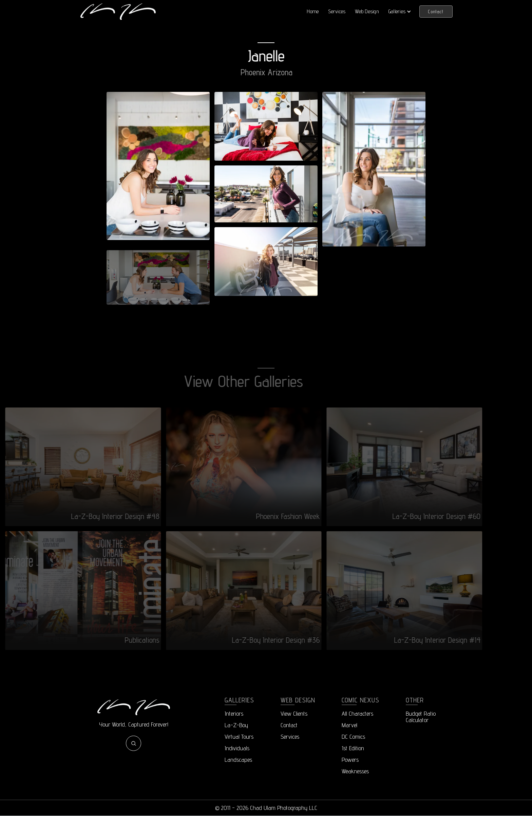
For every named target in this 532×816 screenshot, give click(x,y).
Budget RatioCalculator (421, 716)
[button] (400, 11)
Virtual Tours (239, 736)
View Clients (294, 713)
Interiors (234, 713)
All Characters (357, 713)
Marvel (349, 725)
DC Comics (353, 736)
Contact (436, 11)
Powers (350, 759)
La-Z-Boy (236, 725)
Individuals (237, 748)
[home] (117, 11)
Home (313, 11)
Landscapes (238, 759)
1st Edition (353, 748)
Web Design (367, 11)
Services (336, 11)
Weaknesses (355, 771)
